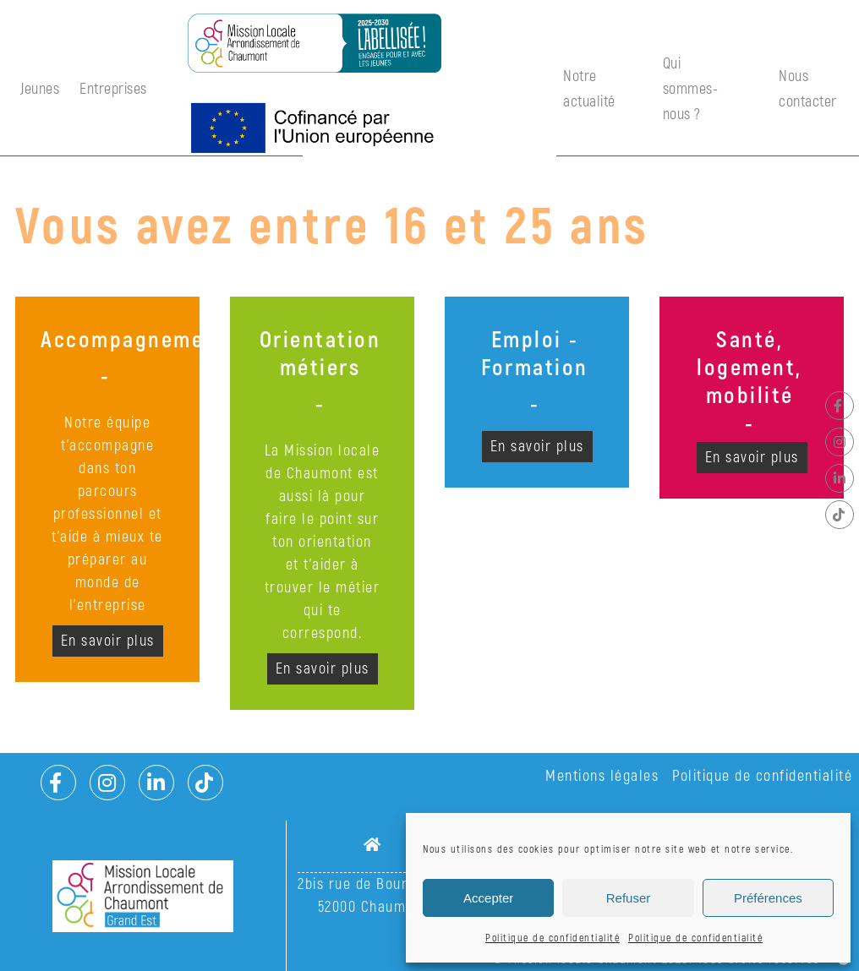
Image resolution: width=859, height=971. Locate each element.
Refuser (628, 898)
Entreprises (113, 89)
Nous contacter (808, 89)
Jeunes (39, 89)
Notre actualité (589, 89)
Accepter (488, 898)
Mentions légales (602, 776)
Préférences (768, 898)
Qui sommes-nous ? (691, 89)
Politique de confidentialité (552, 938)
